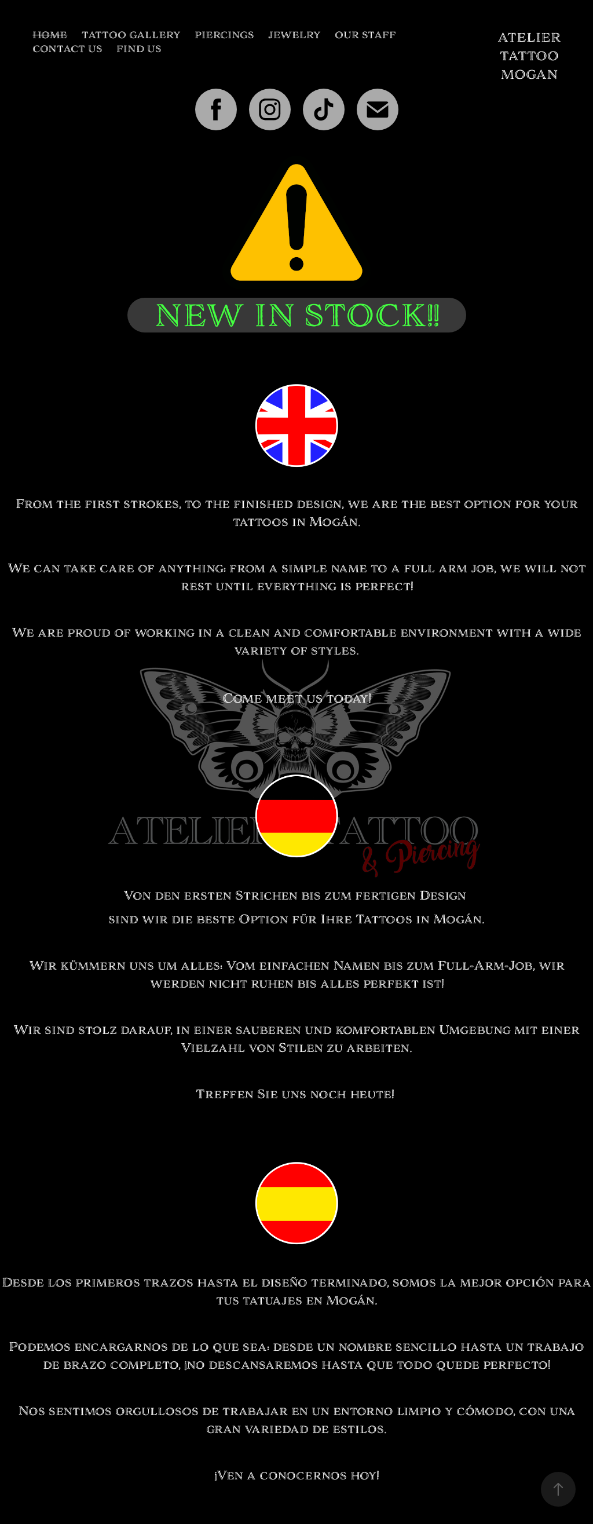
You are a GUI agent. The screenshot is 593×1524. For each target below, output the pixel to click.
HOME (49, 35)
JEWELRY (294, 35)
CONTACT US (67, 49)
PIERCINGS (224, 35)
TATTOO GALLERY (131, 35)
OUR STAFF (365, 35)
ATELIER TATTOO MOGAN (530, 56)
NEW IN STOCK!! (297, 315)
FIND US (138, 49)
